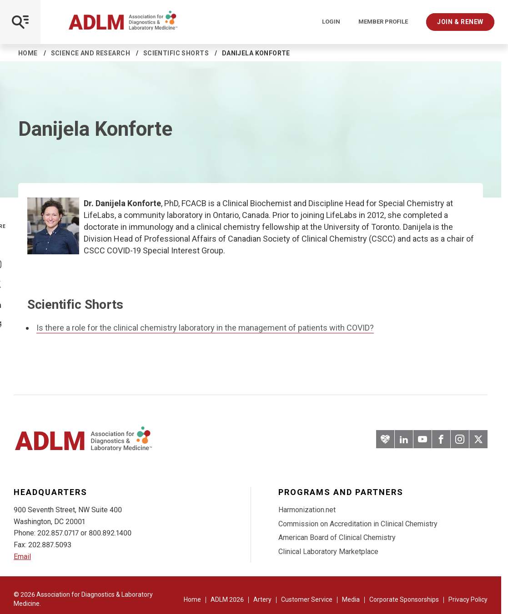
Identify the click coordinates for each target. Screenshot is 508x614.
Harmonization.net (307, 509)
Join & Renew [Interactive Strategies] (460, 21)
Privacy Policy (468, 599)
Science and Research (90, 53)
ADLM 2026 (227, 599)
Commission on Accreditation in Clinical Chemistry (358, 524)
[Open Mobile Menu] (20, 22)
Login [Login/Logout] (331, 22)
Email (22, 556)
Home (28, 53)
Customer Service (306, 599)
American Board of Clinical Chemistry (337, 537)
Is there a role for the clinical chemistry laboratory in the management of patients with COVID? (205, 327)
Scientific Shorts (176, 53)
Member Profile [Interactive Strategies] (383, 22)
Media (351, 599)
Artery (262, 599)
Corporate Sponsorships (404, 599)
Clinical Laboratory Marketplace (328, 551)
